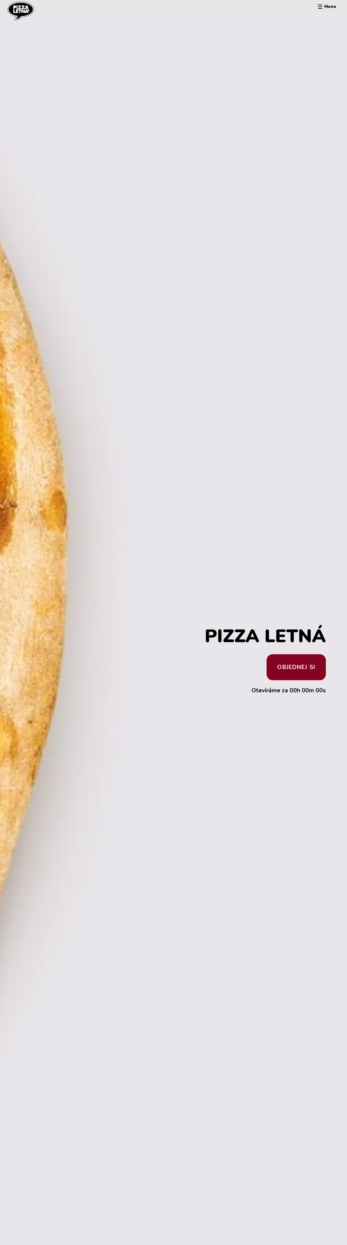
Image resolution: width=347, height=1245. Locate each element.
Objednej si (296, 667)
